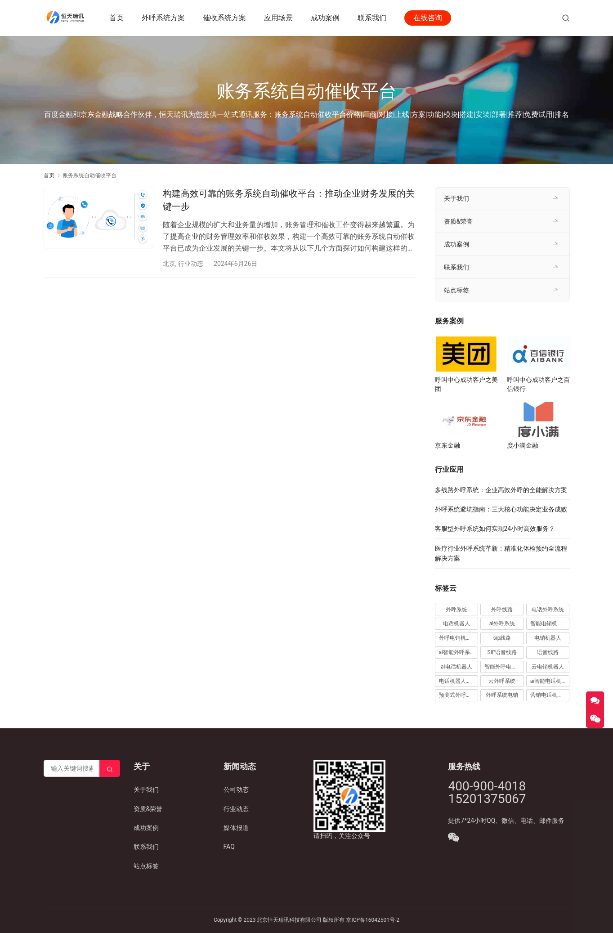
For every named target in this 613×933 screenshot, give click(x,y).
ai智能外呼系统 (457, 652)
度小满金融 (522, 445)
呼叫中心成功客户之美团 (466, 384)
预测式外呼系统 (458, 695)
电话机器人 (456, 623)
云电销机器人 (548, 667)
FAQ (229, 846)
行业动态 (190, 263)
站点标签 (456, 290)
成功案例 (325, 17)
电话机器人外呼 (458, 681)
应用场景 (278, 17)
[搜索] (566, 17)
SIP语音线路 (502, 652)
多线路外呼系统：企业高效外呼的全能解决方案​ (501, 489)
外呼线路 (502, 609)
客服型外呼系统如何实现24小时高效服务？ (495, 528)
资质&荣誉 (458, 221)
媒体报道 (236, 827)
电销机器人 (547, 638)
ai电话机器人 (456, 667)
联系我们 (372, 17)
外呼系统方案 (163, 17)
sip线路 (502, 638)
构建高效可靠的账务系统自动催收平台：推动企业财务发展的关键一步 (289, 200)
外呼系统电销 (502, 695)
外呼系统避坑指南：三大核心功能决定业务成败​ (501, 509)
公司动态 (236, 789)
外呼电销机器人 (458, 638)
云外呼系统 (501, 681)
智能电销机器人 (549, 623)
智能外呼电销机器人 (504, 667)
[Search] (109, 768)
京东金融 (447, 445)
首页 (117, 17)
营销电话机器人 (549, 695)
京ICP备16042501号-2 (372, 920)
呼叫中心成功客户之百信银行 (538, 384)
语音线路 (548, 652)
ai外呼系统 (502, 623)
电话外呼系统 (548, 609)
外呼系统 (456, 609)
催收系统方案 (224, 17)
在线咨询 (428, 17)
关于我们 (456, 198)
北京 (169, 263)
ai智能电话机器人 (550, 681)
